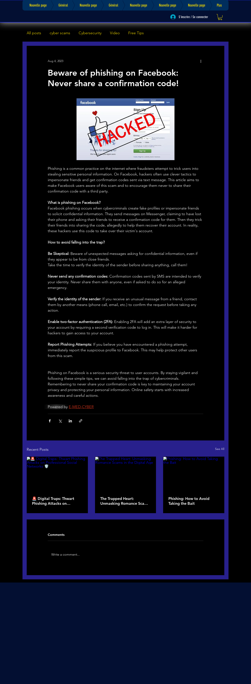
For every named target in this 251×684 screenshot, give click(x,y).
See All (219, 449)
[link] (220, 17)
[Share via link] (81, 421)
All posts (34, 33)
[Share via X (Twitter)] (60, 421)
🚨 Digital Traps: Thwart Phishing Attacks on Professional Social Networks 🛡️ (53, 501)
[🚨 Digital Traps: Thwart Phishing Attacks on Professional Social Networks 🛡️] (57, 474)
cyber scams (60, 33)
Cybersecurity (90, 33)
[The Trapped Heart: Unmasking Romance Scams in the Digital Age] (125, 474)
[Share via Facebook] (50, 421)
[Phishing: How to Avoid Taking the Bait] (193, 474)
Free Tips (136, 33)
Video (115, 33)
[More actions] (200, 61)
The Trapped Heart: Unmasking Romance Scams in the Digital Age (124, 501)
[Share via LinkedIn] (70, 421)
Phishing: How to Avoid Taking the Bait (188, 501)
